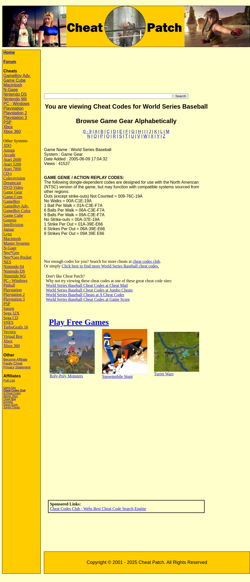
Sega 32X (11, 313)
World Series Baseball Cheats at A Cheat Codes (85, 295)
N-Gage (10, 89)
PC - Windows (16, 103)
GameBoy (11, 201)
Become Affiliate (15, 359)
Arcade (9, 155)
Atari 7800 (12, 169)
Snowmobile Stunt (117, 376)
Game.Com (12, 197)
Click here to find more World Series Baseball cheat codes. (110, 266)
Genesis (10, 220)
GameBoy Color (16, 210)
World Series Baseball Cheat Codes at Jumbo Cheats (89, 290)
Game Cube (14, 80)
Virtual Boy (13, 336)
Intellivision (13, 224)
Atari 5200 (12, 164)
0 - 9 (87, 131)
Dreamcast (12, 183)
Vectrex (9, 332)
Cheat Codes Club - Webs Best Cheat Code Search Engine (98, 508)
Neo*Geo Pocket (17, 257)
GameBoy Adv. (17, 75)
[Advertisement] (147, 69)
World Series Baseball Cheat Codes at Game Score (88, 299)
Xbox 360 (12, 131)
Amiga (9, 150)
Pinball (9, 285)
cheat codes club (146, 261)
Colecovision (14, 178)
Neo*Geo (11, 252)
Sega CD (10, 318)
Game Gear (12, 192)
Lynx (7, 234)
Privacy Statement (17, 367)
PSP (7, 122)
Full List (9, 380)
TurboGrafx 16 (15, 327)
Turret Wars (164, 374)
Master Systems (16, 243)
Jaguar (8, 229)
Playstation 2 (15, 113)
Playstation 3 (15, 117)
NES (7, 262)
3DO (7, 145)
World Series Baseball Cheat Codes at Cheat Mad (87, 285)
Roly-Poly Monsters (66, 376)
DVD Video (13, 187)
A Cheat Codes (12, 393)
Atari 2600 (12, 159)
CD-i (7, 173)
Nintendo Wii (15, 99)
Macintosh (12, 85)
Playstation (13, 108)
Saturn (8, 308)
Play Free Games (79, 322)
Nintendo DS (15, 94)
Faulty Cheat (12, 363)
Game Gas (9, 387)
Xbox (8, 127)
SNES (8, 322)
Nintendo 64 (13, 266)
